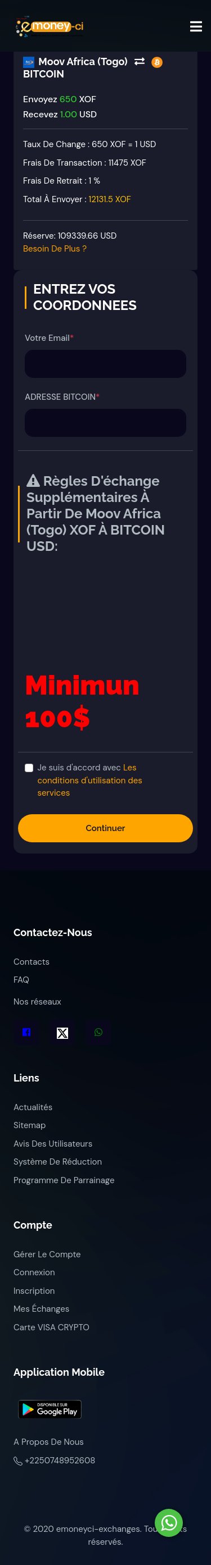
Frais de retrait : (61, 180)
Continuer (105, 828)
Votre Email (49, 338)
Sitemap (30, 1125)
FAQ (21, 979)
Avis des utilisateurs (53, 1143)
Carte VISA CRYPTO (51, 1327)
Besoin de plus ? (55, 248)
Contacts (32, 962)
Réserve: (69, 242)
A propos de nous (49, 1442)
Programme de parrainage (64, 1180)
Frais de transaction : (84, 162)
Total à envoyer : (77, 199)
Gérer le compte (47, 1254)
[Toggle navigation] (196, 26)
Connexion (34, 1272)
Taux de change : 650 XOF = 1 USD (89, 144)
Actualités (33, 1107)
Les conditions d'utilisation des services (90, 780)
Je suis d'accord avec (90, 780)
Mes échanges (41, 1309)
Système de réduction (58, 1161)
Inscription (34, 1291)
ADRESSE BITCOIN (62, 397)
